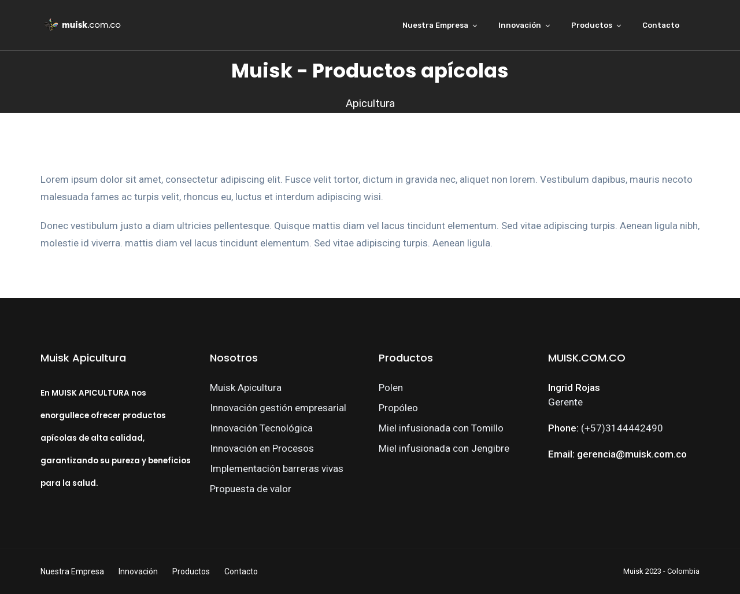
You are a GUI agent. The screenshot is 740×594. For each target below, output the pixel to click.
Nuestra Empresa (435, 25)
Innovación (519, 25)
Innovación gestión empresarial (278, 408)
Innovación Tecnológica (261, 428)
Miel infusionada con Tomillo (441, 428)
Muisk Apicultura (246, 387)
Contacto (660, 25)
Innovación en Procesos (262, 448)
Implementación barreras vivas (276, 468)
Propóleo (398, 408)
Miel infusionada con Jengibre (444, 448)
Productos (591, 25)
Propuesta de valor (250, 489)
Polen (391, 387)
